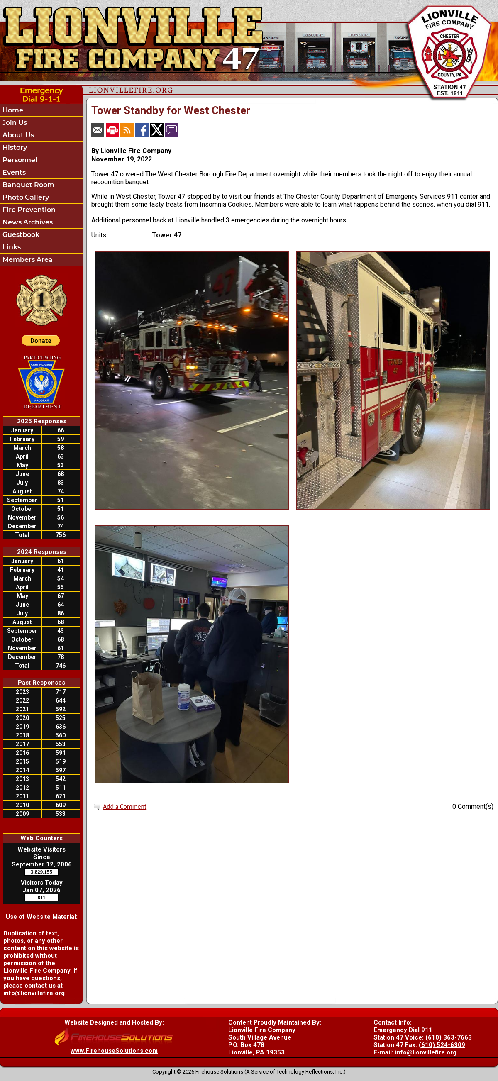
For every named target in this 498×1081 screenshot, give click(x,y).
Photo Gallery (25, 197)
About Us (17, 135)
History (14, 147)
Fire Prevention (28, 210)
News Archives (27, 222)
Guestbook (20, 235)
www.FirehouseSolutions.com (114, 1050)
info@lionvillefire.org (34, 993)
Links (11, 247)
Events (13, 172)
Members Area (27, 260)
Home (12, 110)
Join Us (14, 123)
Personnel (19, 160)
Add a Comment (124, 806)
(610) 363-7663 (448, 1037)
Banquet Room (27, 185)
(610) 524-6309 (442, 1045)
